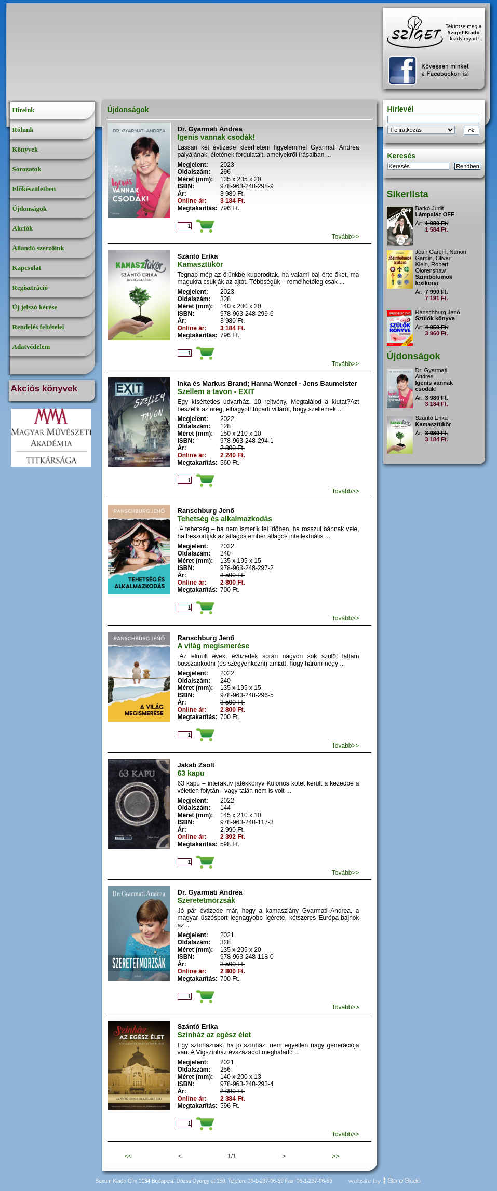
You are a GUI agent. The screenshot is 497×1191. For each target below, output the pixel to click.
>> (335, 1156)
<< (127, 1156)
